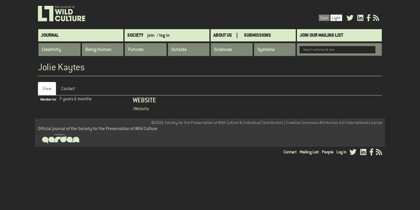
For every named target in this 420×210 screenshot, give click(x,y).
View (49, 90)
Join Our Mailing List (321, 35)
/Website (141, 108)
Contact (68, 88)
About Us (222, 35)
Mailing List (309, 152)
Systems (266, 49)
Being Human (98, 49)
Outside (179, 49)
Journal (50, 35)
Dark (324, 17)
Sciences (223, 49)
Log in (341, 152)
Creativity (51, 49)
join (151, 35)
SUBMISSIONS (257, 35)
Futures (136, 49)
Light (336, 17)
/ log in (163, 35)
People (327, 152)
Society (135, 35)
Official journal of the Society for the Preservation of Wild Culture (97, 128)
